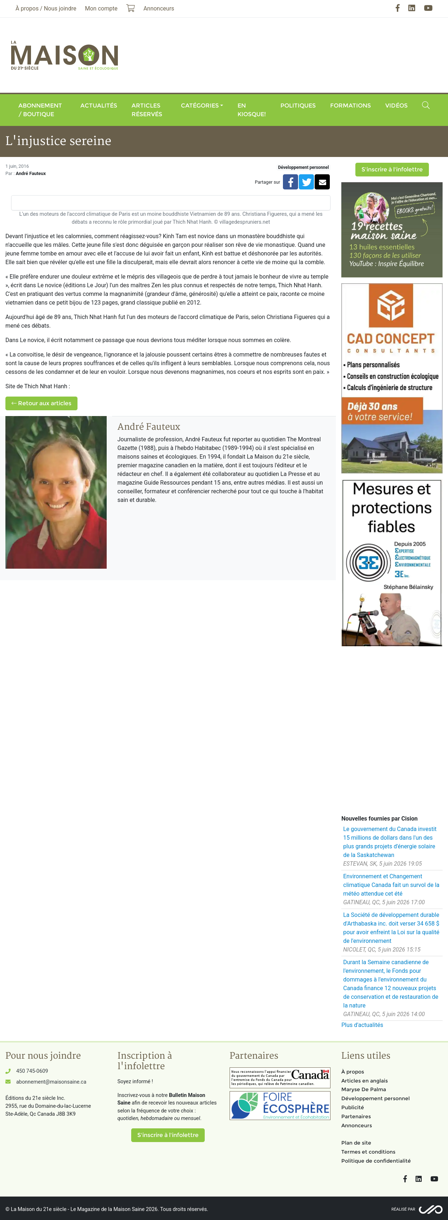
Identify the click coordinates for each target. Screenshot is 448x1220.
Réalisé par (403, 1209)
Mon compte (101, 8)
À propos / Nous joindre (45, 8)
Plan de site (356, 1143)
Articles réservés (147, 110)
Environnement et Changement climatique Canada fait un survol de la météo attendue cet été (391, 885)
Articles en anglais (364, 1080)
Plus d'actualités (362, 1025)
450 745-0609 (32, 1071)
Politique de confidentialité (376, 1161)
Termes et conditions (368, 1152)
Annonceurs (356, 1125)
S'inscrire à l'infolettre (392, 169)
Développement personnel (303, 167)
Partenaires (356, 1116)
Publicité (352, 1107)
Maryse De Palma (363, 1089)
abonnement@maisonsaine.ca (51, 1082)
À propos (352, 1071)
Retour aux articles (41, 403)
